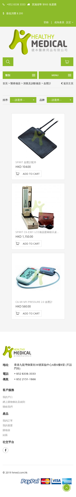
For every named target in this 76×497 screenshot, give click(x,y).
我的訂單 (8, 420)
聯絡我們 (8, 406)
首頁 (5, 83)
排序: (5, 100)
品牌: (42, 100)
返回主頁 (67, 83)
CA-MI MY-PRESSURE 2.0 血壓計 (34, 302)
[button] (69, 22)
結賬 (5, 435)
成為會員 (59, 22)
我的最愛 (8, 425)
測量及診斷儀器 (32, 83)
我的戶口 (8, 397)
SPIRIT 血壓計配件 (25, 162)
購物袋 (6, 430)
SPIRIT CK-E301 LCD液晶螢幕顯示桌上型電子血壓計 (44, 232)
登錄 (46, 22)
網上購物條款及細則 (14, 401)
